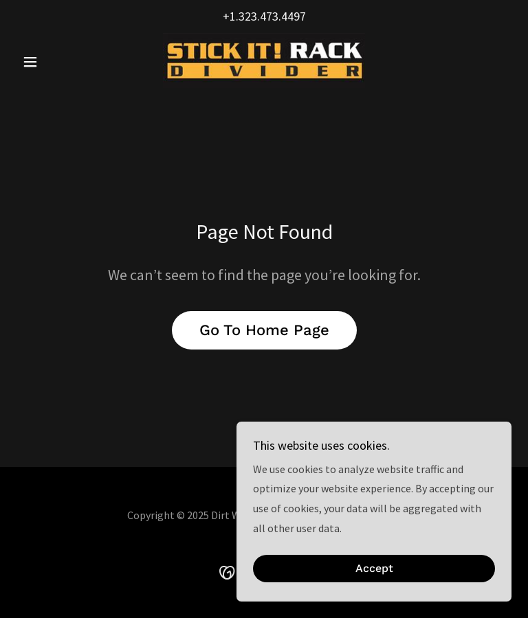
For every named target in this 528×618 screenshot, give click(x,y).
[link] (264, 60)
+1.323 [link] (240, 16)
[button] (53, 62)
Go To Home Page (264, 330)
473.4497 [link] (283, 16)
